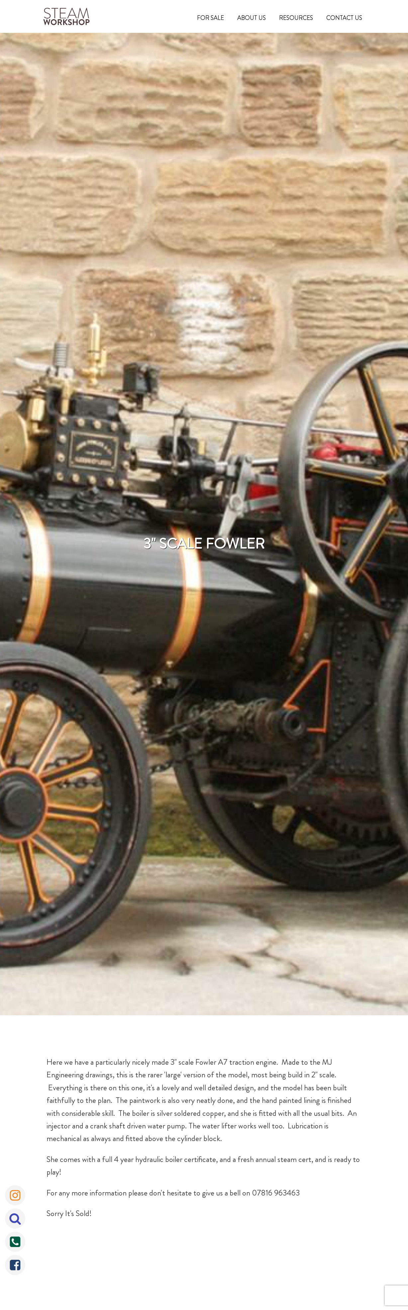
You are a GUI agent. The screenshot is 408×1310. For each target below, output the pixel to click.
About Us (251, 18)
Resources (296, 18)
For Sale (210, 18)
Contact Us (344, 18)
